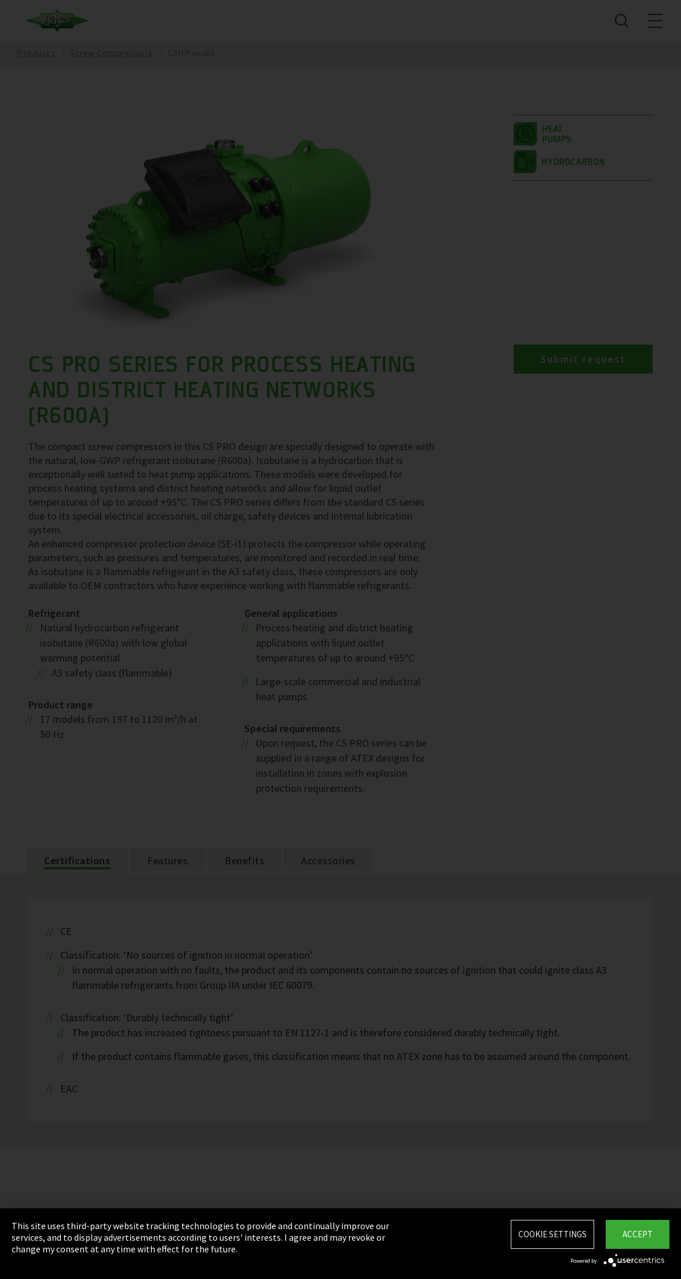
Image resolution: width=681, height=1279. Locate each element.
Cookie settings (552, 1234)
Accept (638, 1234)
